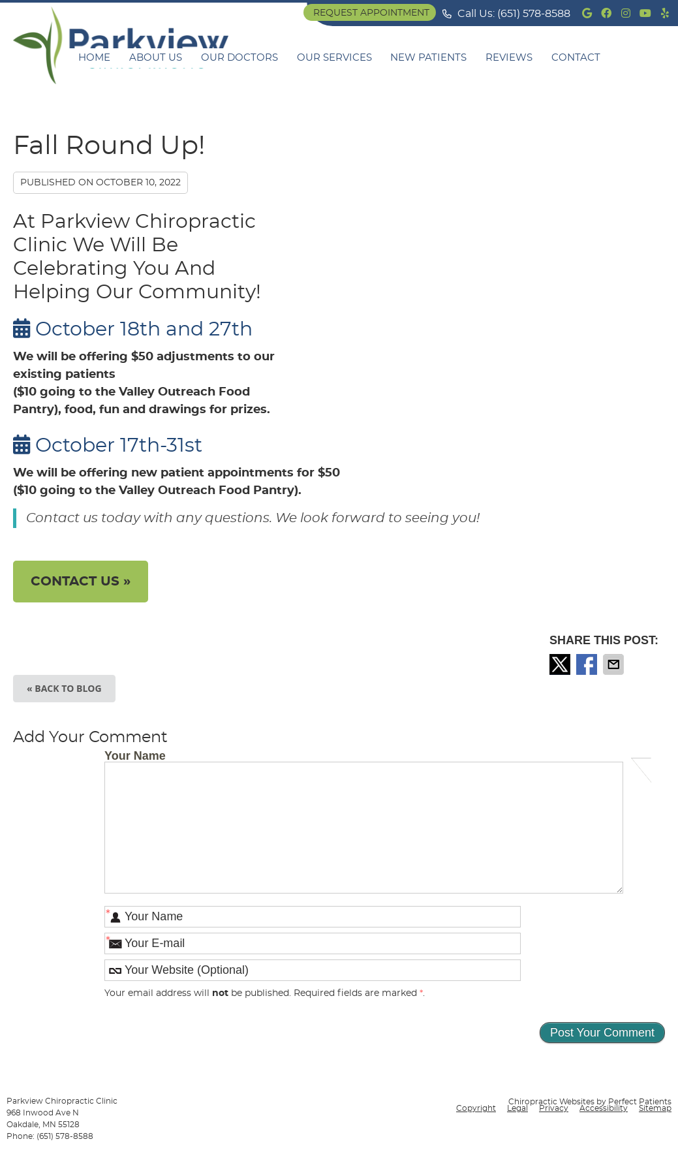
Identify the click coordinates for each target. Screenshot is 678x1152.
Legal (517, 1108)
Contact (575, 58)
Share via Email (614, 664)
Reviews (508, 58)
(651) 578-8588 (533, 13)
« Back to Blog (64, 688)
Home (94, 58)
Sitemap (655, 1108)
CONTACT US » (81, 581)
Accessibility (603, 1108)
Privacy (553, 1108)
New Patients (428, 58)
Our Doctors (239, 58)
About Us (155, 58)
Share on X (561, 664)
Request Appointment (371, 13)
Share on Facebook (588, 664)
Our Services (334, 58)
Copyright (476, 1108)
